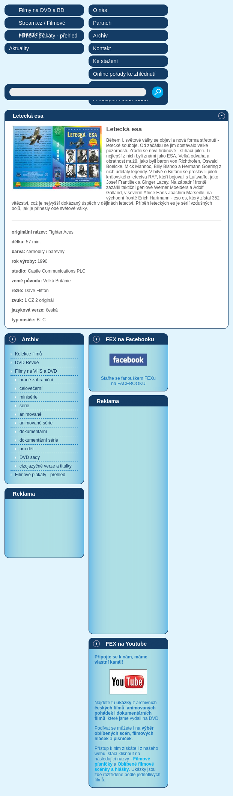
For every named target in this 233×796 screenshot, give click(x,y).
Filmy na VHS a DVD (36, 371)
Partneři (102, 23)
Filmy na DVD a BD (41, 10)
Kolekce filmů (28, 354)
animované (31, 414)
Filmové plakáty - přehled (40, 474)
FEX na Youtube (126, 644)
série (24, 405)
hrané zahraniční (36, 379)
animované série (36, 423)
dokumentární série (39, 440)
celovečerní (31, 388)
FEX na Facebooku (130, 339)
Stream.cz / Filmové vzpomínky (42, 24)
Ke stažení (105, 61)
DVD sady (30, 457)
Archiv (30, 339)
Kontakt (102, 48)
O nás (100, 10)
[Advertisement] (44, 528)
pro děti (27, 448)
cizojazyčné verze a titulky (46, 466)
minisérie (29, 397)
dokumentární (33, 431)
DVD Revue (27, 362)
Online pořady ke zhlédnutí (124, 74)
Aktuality (19, 48)
